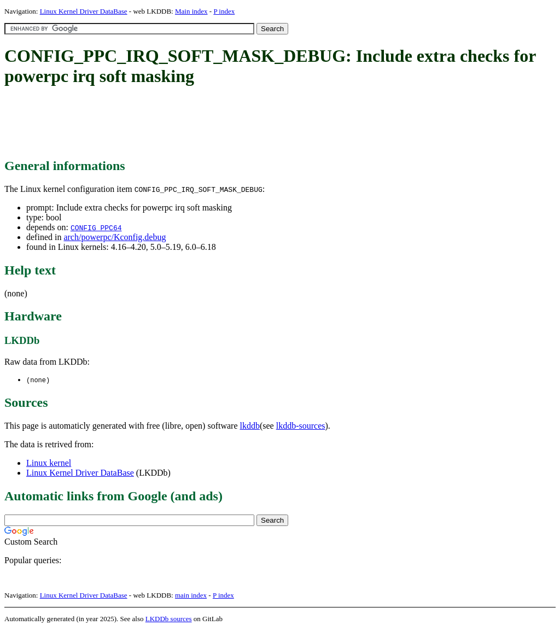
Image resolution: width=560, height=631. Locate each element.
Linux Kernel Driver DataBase (83, 11)
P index (224, 11)
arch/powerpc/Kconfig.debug (114, 237)
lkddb (250, 426)
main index (191, 596)
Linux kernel (48, 463)
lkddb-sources (300, 426)
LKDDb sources (168, 619)
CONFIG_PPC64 (96, 227)
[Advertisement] (203, 123)
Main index (191, 11)
